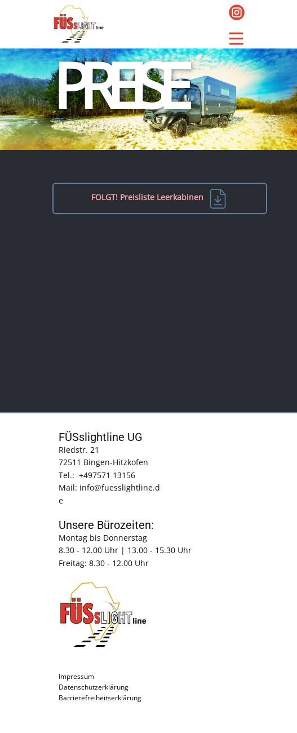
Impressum (76, 676)
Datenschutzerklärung (93, 687)
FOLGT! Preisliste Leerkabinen (159, 198)
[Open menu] (236, 38)
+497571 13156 (107, 475)
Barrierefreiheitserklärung (100, 698)
